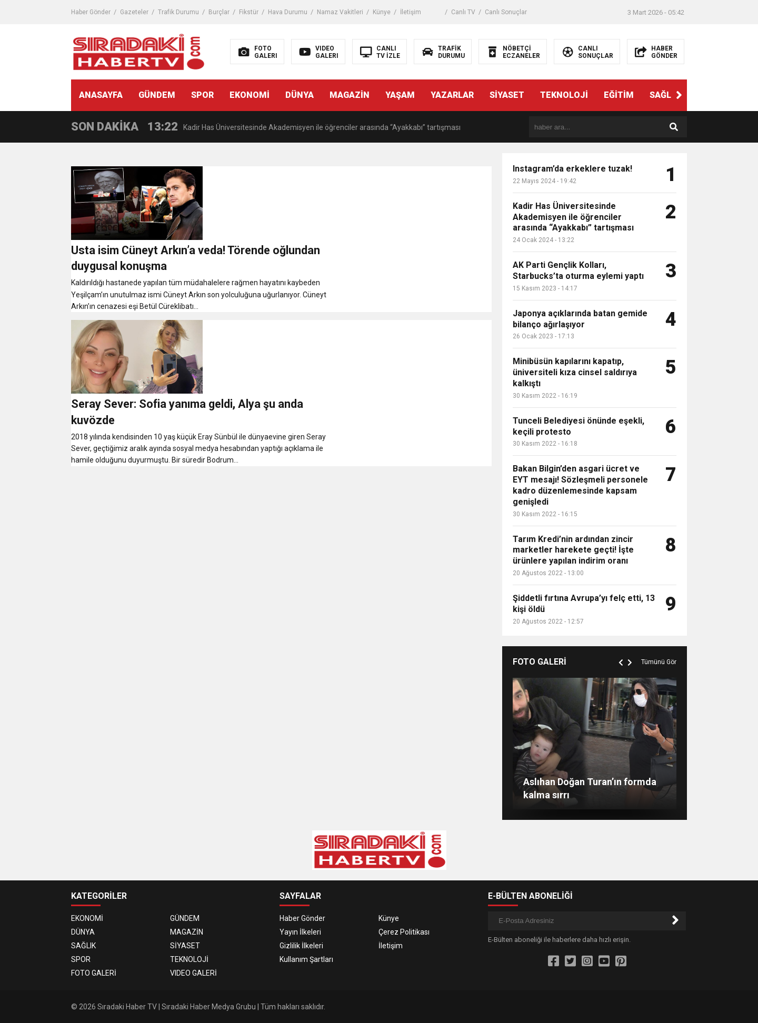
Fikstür (248, 12)
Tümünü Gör (658, 662)
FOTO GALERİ (93, 973)
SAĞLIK (664, 95)
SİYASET (507, 95)
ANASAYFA (101, 95)
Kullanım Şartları (306, 959)
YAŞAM (400, 95)
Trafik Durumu (178, 12)
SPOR (202, 95)
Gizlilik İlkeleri (301, 945)
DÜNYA (299, 95)
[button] (679, 95)
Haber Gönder (91, 12)
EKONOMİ (250, 95)
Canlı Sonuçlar (506, 12)
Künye (382, 12)
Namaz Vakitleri (340, 12)
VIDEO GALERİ (193, 973)
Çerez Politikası (404, 932)
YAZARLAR (452, 95)
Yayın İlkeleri (300, 932)
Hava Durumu (287, 12)
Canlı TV (463, 12)
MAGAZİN (350, 95)
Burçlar (219, 12)
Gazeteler (134, 12)
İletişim (410, 12)
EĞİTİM (619, 95)
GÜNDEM (156, 95)
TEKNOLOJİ (564, 95)
